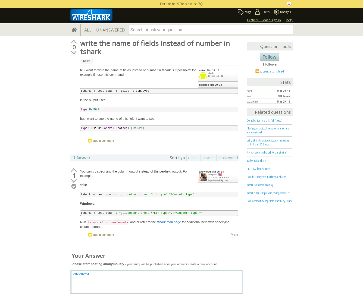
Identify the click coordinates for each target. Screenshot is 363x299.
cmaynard (212, 174)
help (289, 20)
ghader (211, 73)
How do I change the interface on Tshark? (266, 177)
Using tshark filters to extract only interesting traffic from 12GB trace (268, 142)
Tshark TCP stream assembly (260, 185)
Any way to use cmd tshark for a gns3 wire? (267, 152)
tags (248, 12)
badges (285, 12)
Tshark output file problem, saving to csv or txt (268, 193)
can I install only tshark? (258, 169)
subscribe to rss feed (272, 71)
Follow (269, 57)
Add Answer (81, 273)
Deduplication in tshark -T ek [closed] (264, 120)
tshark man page (169, 222)
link (236, 234)
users (266, 12)
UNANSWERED (110, 30)
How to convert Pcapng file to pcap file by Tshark (269, 201)
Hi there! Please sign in (264, 20)
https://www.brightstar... (219, 180)
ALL (87, 30)
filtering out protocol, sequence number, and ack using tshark (268, 130)
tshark (86, 60)
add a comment (103, 140)
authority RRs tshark (256, 160)
